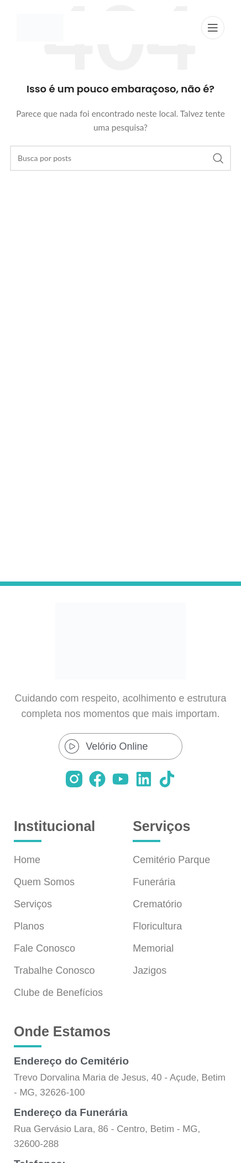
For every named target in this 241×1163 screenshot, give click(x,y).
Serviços (33, 904)
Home (27, 859)
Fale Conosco (44, 948)
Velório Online (117, 746)
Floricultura (157, 926)
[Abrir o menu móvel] (213, 28)
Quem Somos (44, 881)
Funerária (154, 881)
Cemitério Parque (171, 859)
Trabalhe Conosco (54, 970)
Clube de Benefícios (58, 992)
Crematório (157, 904)
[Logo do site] (40, 27)
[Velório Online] (72, 746)
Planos (29, 926)
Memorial (153, 948)
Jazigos (149, 970)
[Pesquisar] (120, 158)
